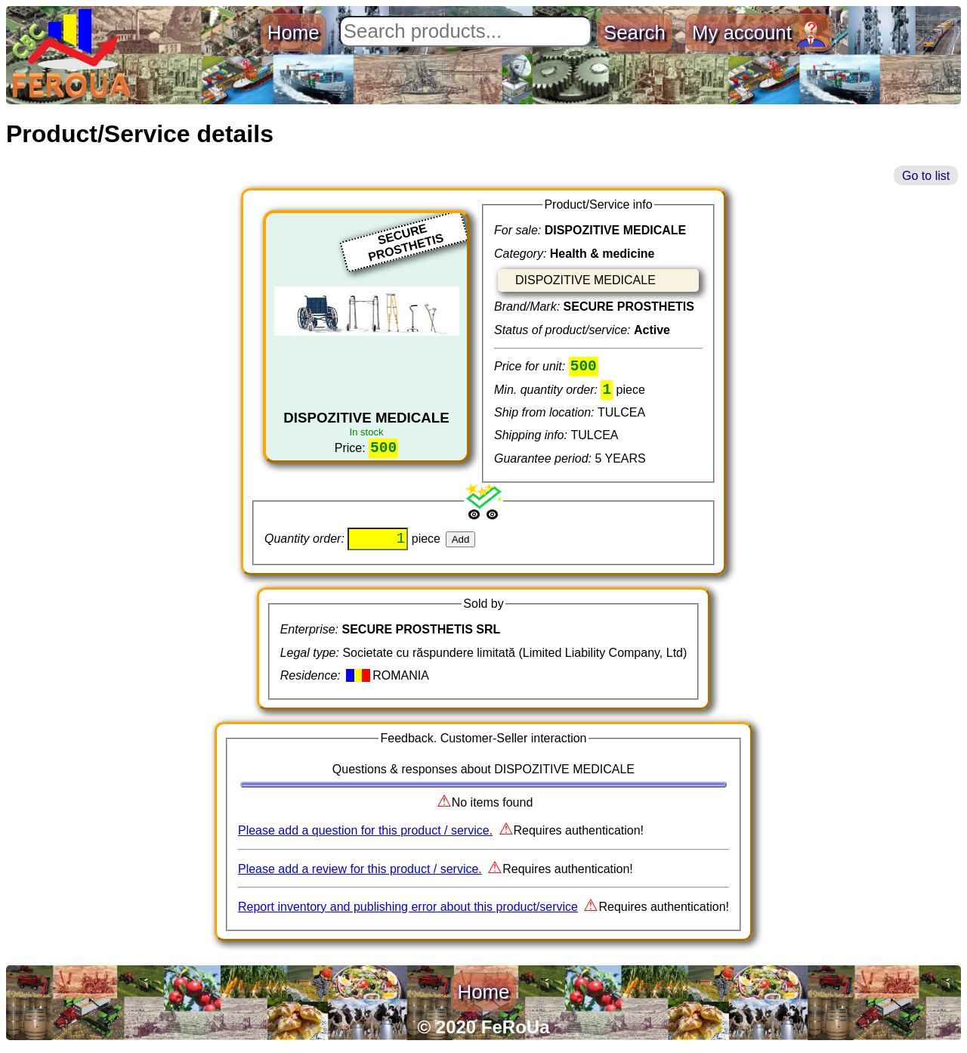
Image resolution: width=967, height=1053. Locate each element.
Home (293, 32)
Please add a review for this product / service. (360, 875)
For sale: (519, 230)
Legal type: (311, 658)
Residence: (312, 682)
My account (758, 33)
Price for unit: (531, 367)
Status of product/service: (564, 330)
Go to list (926, 175)
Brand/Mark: (529, 306)
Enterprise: (311, 636)
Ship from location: (546, 415)
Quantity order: (306, 545)
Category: (522, 253)
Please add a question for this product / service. (365, 837)
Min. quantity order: (547, 392)
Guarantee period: (544, 461)
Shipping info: (532, 438)
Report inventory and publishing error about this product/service (408, 913)
